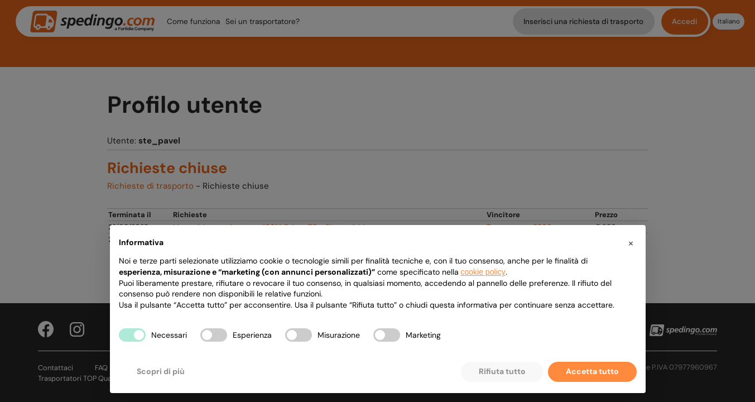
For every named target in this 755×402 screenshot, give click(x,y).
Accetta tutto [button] (592, 371)
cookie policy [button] (483, 271)
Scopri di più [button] (161, 371)
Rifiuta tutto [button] (502, 371)
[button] (631, 243)
